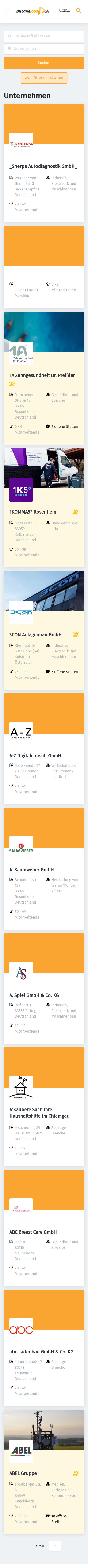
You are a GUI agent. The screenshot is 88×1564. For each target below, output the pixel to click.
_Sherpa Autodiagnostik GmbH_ (43, 166)
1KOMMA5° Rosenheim (33, 512)
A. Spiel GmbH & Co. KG (34, 995)
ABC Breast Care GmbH (33, 1232)
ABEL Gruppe (23, 1473)
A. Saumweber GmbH (31, 870)
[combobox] (44, 36)
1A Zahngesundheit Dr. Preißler (42, 375)
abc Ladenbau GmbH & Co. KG (41, 1352)
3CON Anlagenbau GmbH (35, 634)
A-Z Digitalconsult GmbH (35, 756)
